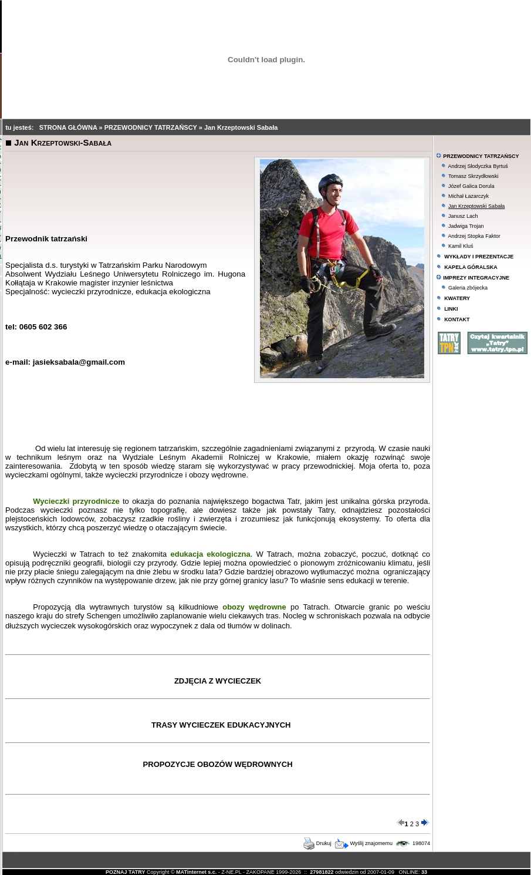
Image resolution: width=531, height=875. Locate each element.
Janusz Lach (463, 216)
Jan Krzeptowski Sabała (241, 127)
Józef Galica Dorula (471, 186)
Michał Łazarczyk (468, 196)
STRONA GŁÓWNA (69, 127)
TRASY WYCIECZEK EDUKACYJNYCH (220, 725)
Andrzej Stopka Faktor (474, 236)
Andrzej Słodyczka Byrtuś (478, 166)
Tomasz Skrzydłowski (473, 176)
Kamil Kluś (460, 246)
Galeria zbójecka (468, 288)
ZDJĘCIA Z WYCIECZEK (217, 681)
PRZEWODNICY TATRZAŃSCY (151, 127)
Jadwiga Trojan (466, 226)
